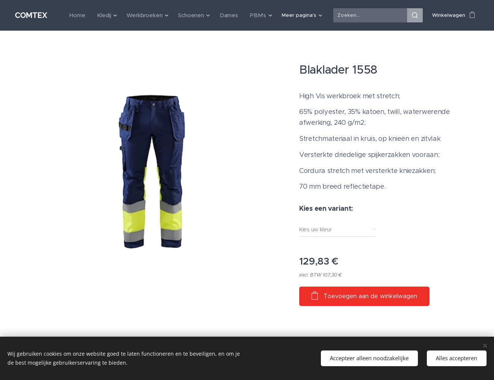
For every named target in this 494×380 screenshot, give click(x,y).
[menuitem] (88, 15)
